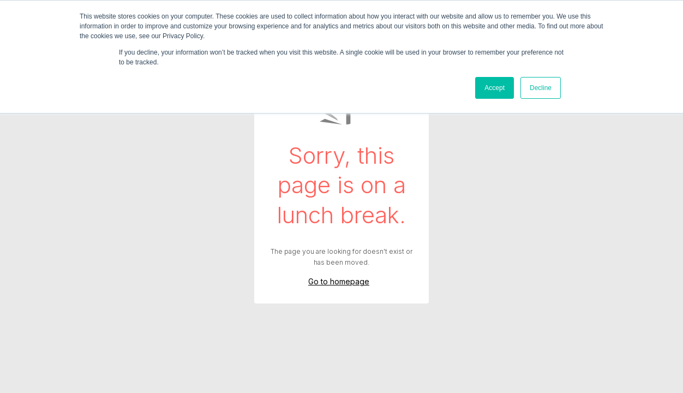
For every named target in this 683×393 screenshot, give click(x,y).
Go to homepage (338, 281)
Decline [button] (541, 88)
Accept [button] (494, 88)
